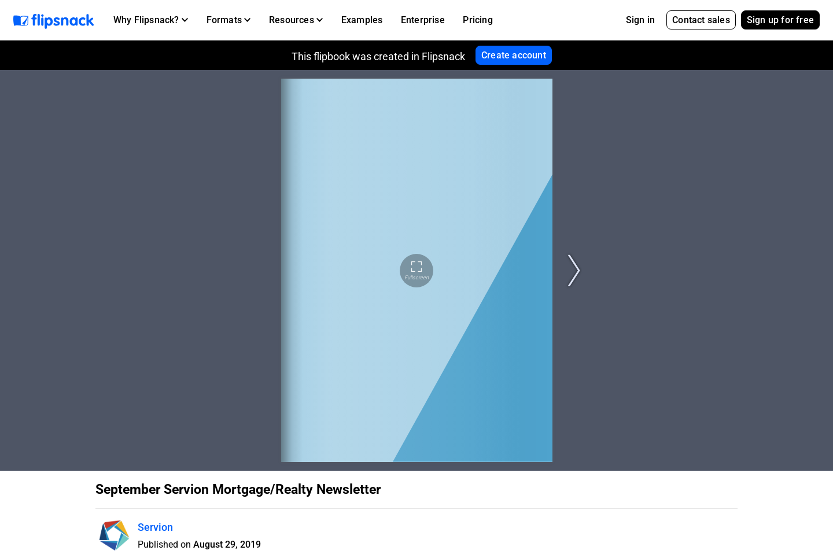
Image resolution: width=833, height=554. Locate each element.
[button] (150, 20)
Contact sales (701, 19)
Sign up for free (780, 19)
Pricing (477, 19)
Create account (513, 55)
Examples (362, 19)
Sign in (640, 19)
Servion (155, 527)
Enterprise (423, 19)
